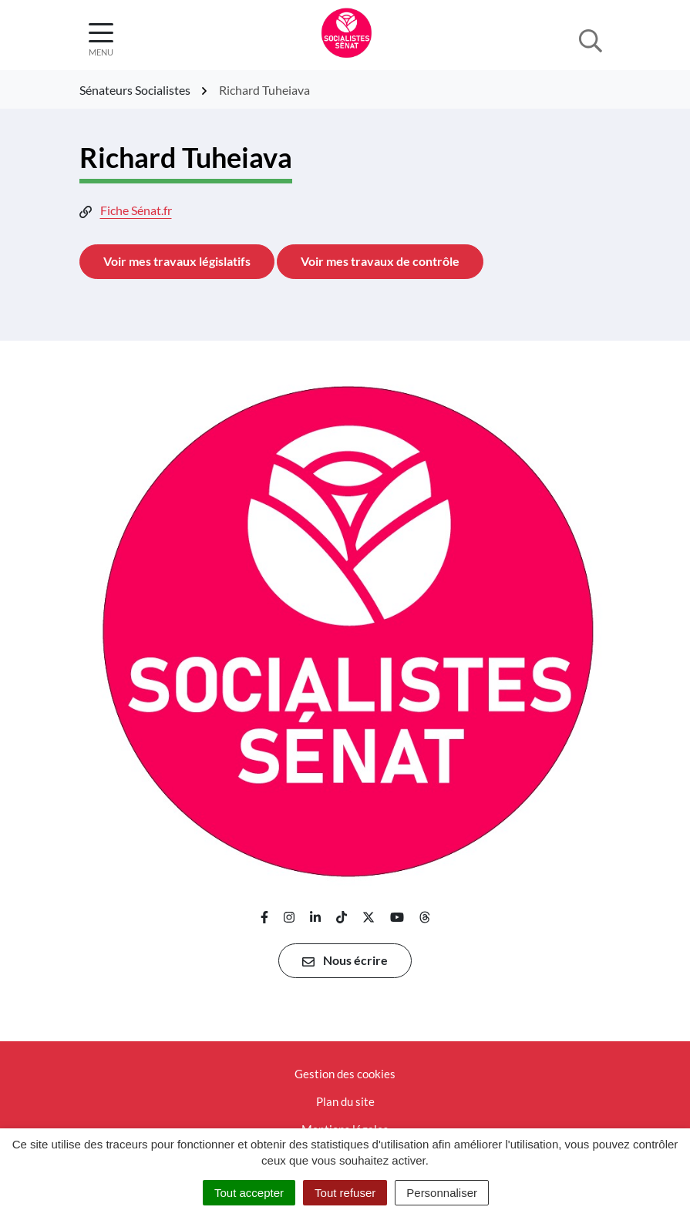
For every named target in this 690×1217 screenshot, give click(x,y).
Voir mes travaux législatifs (177, 261)
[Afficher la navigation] (101, 39)
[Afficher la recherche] (590, 39)
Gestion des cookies (345, 1074)
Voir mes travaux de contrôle (380, 261)
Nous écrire (345, 960)
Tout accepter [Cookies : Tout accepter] (249, 1192)
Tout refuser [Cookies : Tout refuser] (345, 1192)
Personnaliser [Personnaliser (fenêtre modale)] (441, 1192)
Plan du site (345, 1101)
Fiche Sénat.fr (136, 210)
